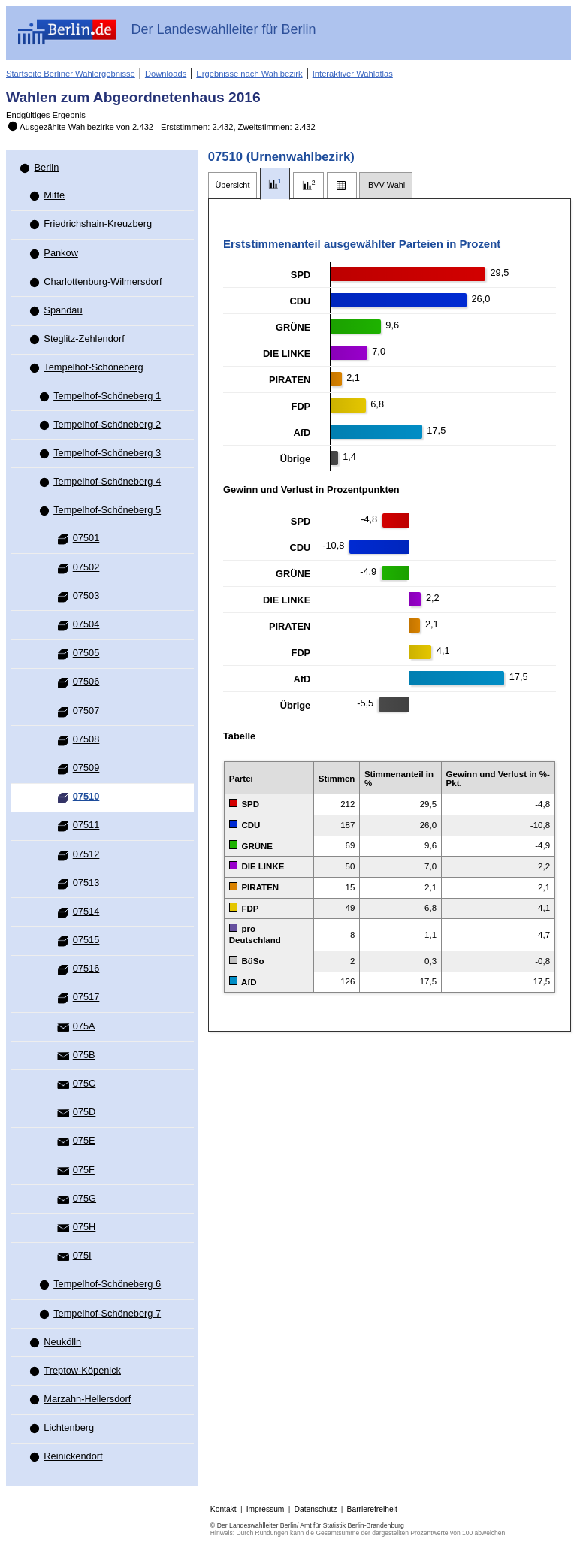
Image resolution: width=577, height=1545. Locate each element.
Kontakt (223, 1509)
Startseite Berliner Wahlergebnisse (70, 73)
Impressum (265, 1509)
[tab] (232, 185)
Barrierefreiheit (372, 1509)
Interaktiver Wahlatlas (353, 73)
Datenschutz (316, 1509)
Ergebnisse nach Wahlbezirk (249, 73)
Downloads (165, 73)
